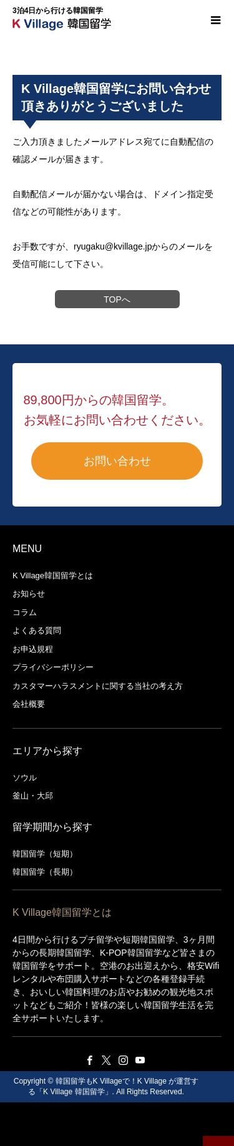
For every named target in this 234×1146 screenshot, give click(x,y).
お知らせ (28, 593)
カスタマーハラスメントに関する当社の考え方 (97, 686)
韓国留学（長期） (44, 871)
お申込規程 (32, 649)
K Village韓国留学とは (52, 575)
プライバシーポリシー (53, 667)
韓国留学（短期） (44, 853)
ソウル (24, 777)
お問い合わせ (117, 461)
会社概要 (28, 704)
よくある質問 (36, 630)
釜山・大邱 (32, 795)
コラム (24, 612)
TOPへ (117, 299)
